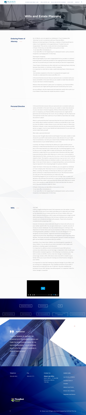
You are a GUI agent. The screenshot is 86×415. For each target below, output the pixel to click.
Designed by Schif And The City (67, 411)
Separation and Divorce (69, 394)
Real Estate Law (45, 2)
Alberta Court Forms (68, 387)
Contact (77, 2)
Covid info (70, 2)
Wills (60, 305)
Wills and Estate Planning (58, 2)
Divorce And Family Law (32, 2)
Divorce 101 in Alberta (69, 390)
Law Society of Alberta (69, 377)
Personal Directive (43, 305)
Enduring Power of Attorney (26, 305)
